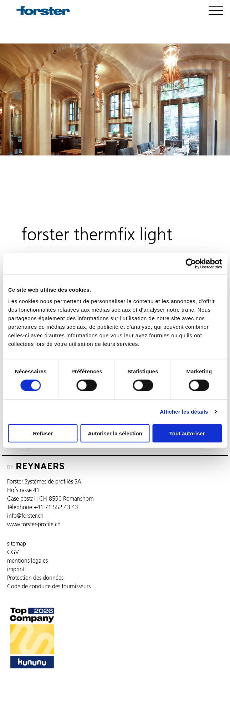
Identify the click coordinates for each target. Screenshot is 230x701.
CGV (13, 552)
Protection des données (35, 577)
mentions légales (27, 560)
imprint (16, 569)
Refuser (43, 433)
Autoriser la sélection (115, 433)
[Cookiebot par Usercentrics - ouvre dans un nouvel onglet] (190, 264)
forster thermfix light (56, 182)
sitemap (16, 543)
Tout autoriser (187, 433)
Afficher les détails (184, 412)
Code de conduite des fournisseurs (49, 586)
